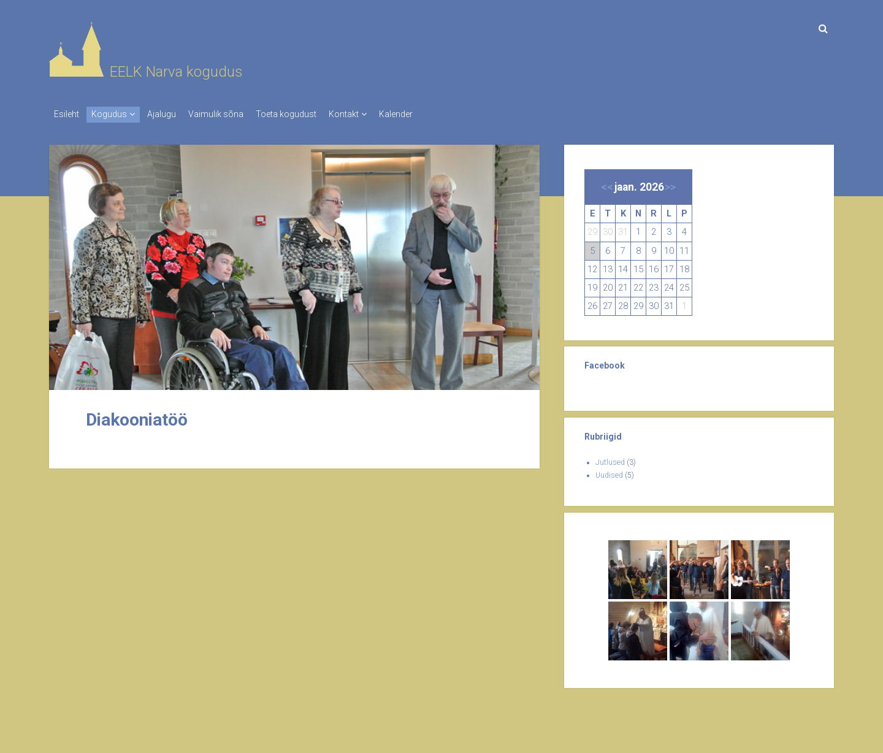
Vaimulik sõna (234, 114)
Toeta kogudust (310, 114)
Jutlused (610, 458)
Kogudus (115, 114)
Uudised (609, 471)
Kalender (432, 114)
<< (607, 183)
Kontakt (374, 114)
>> (670, 183)
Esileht (66, 114)
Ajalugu (173, 114)
